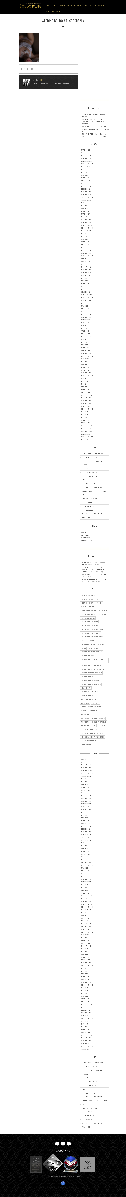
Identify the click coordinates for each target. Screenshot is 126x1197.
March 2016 (85, 392)
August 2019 (86, 325)
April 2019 (85, 331)
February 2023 (86, 247)
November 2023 (87, 222)
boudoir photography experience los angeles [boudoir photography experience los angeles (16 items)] (92, 660)
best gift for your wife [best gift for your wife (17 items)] (87, 641)
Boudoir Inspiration (89, 472)
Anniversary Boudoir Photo (92, 453)
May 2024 (84, 208)
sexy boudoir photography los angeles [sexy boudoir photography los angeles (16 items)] (92, 737)
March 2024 (85, 214)
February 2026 (86, 153)
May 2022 (84, 258)
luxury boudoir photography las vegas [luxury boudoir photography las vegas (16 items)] (93, 718)
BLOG (47, 11)
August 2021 (86, 275)
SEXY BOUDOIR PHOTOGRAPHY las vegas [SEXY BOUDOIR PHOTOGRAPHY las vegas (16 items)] (92, 733)
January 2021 (86, 289)
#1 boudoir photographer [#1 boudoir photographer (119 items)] (88, 595)
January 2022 (86, 267)
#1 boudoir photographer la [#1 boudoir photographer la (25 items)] (89, 599)
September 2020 (87, 298)
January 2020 (86, 314)
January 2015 (86, 428)
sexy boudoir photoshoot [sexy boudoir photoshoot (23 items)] (88, 741)
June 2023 (84, 236)
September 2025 (87, 164)
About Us (69, 5)
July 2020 (84, 303)
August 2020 (86, 300)
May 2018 (84, 345)
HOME (47, 5)
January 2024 (86, 217)
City (83, 480)
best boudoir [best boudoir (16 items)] (103, 610)
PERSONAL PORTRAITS (89, 499)
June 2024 (84, 206)
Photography (87, 502)
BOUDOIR (85, 469)
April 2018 (85, 348)
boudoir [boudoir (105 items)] (83, 648)
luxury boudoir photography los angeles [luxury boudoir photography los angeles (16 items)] (93, 722)
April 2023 (85, 242)
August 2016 (86, 378)
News (83, 495)
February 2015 (86, 426)
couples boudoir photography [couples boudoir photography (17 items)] (90, 692)
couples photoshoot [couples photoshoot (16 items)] (87, 695)
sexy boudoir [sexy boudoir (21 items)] (101, 726)
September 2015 (87, 409)
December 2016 (86, 373)
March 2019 (85, 334)
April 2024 (85, 211)
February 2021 (86, 286)
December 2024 (87, 189)
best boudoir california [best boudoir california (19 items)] (88, 614)
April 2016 (85, 389)
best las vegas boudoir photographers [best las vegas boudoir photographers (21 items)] (92, 644)
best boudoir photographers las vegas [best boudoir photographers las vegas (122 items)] (92, 637)
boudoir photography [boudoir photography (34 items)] (87, 656)
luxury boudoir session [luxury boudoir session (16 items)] (88, 726)
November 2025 (87, 158)
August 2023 (86, 231)
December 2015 (86, 401)
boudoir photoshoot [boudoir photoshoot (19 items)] (87, 677)
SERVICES (54, 5)
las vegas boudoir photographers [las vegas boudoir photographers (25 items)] (91, 707)
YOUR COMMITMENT (98, 5)
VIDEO (52, 11)
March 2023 (85, 245)
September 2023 (87, 228)
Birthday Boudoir (88, 465)
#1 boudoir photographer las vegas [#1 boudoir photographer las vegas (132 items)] (91, 603)
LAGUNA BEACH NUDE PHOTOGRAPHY (94, 491)
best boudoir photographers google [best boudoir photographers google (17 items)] (92, 629)
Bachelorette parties (90, 457)
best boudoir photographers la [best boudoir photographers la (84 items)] (90, 633)
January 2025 (86, 186)
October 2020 (86, 295)
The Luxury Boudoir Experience (94, 126)
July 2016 (84, 381)
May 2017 (84, 364)
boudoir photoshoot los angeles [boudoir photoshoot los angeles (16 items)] (91, 684)
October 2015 (86, 406)
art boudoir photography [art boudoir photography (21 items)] (88, 610)
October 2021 (86, 272)
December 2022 (87, 253)
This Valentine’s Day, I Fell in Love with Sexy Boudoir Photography (95, 135)
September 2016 (87, 376)
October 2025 (86, 161)
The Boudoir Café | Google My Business (63, 1187)
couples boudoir (88, 484)
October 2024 (86, 194)
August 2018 (86, 339)
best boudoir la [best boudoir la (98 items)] (102, 614)
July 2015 (84, 414)
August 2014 (86, 440)
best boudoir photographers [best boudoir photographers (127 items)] (89, 625)
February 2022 (86, 264)
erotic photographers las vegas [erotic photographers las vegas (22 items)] (90, 699)
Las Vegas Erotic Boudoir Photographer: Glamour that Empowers (93, 121)
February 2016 (86, 395)
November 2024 (87, 192)
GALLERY (62, 5)
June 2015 (84, 417)
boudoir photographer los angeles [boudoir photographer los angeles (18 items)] (91, 652)
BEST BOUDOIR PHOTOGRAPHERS (93, 461)
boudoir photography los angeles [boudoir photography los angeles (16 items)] (91, 665)
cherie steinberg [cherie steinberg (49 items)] (86, 688)
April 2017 (85, 367)
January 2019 (86, 336)
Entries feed (86, 535)
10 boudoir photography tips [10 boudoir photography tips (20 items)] (89, 607)
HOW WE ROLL (87, 5)
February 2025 (86, 183)
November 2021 (86, 270)
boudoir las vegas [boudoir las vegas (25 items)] (93, 648)
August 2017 (86, 359)
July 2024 (84, 203)
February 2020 (86, 311)
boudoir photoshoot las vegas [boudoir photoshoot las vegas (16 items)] (90, 680)
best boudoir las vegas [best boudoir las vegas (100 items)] (88, 618)
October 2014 (86, 434)
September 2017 (87, 356)
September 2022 (87, 256)
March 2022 (85, 261)
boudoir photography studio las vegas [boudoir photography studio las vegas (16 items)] (92, 669)
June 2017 (84, 362)
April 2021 (85, 284)
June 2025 (84, 172)
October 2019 (86, 320)
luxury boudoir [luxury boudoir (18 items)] (85, 714)
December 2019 (86, 317)
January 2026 (86, 155)
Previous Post (27, 69)
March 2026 (85, 150)
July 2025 (84, 169)
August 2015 (86, 412)
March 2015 (85, 423)
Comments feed (87, 538)
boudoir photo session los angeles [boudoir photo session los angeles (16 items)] (91, 673)
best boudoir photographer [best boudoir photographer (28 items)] (89, 622)
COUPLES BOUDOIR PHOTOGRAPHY (94, 487)
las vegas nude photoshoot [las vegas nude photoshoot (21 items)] (89, 710)
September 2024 (87, 197)
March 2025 (85, 180)
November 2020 (87, 292)
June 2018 (84, 342)
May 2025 (84, 175)
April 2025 (85, 178)
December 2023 (87, 220)
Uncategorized (87, 510)
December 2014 (86, 431)
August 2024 (86, 200)
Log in (83, 532)
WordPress (86, 517)
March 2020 (85, 309)
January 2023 (86, 250)
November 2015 (86, 403)
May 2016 (84, 387)
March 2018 (85, 350)
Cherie (43, 80)
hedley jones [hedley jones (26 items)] (95, 703)
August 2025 (86, 167)
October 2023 (86, 225)
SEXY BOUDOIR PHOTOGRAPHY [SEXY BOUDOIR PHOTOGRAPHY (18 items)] (89, 729)
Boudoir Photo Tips (89, 476)
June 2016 (84, 384)
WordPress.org (87, 540)
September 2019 (87, 323)
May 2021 (84, 281)
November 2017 (86, 353)
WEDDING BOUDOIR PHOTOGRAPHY (94, 514)
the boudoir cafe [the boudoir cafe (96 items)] (86, 744)
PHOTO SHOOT (78, 5)
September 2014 (87, 437)
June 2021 (84, 278)
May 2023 (84, 239)
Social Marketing (88, 506)
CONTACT (58, 11)
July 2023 (84, 233)
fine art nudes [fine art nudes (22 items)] (85, 703)
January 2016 (86, 398)
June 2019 (84, 328)
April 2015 (85, 420)
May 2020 (84, 306)
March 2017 (85, 370)
